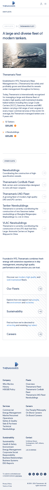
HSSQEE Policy (9, 389)
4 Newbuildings (12, 132)
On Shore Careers (34, 413)
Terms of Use (7, 486)
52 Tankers (9, 122)
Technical (7, 426)
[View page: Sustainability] (24, 306)
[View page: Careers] (24, 328)
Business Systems (10, 460)
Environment (8, 447)
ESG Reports (8, 463)
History (6, 387)
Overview (30, 384)
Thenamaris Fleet (33, 387)
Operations (8, 418)
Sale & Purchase (10, 424)
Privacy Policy (7, 484)
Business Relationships (12, 458)
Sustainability (8, 441)
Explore (9, 126)
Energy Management (12, 413)
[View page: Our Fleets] (24, 283)
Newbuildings (32, 398)
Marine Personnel (10, 415)
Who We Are (8, 384)
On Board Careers (34, 415)
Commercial (8, 410)
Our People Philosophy (36, 410)
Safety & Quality (10, 421)
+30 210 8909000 (31, 450)
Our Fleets (8, 26)
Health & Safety (10, 444)
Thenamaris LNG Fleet (36, 395)
